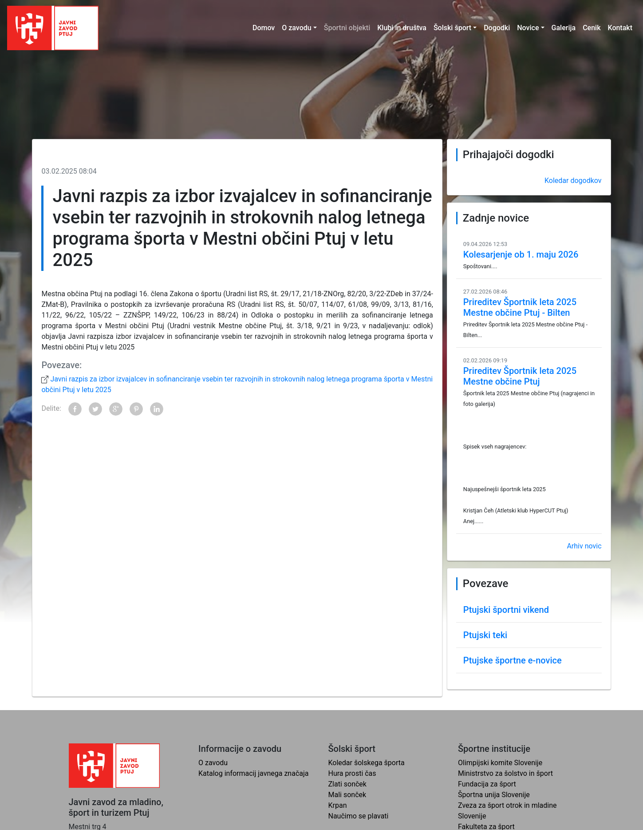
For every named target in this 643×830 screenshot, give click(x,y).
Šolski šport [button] (452, 28)
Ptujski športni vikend (506, 609)
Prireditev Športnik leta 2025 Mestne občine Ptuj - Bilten (519, 307)
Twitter (95, 409)
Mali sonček (347, 794)
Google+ (115, 409)
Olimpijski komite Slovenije (500, 763)
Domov (263, 28)
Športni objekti (347, 28)
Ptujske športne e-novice (512, 660)
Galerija (564, 28)
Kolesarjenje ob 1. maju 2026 (520, 254)
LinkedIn (156, 409)
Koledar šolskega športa (366, 763)
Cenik (591, 28)
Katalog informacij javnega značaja (253, 773)
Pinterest (136, 409)
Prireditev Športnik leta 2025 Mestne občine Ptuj (519, 376)
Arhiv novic (584, 546)
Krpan (337, 805)
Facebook (75, 409)
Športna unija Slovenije (494, 794)
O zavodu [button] (296, 28)
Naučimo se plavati (358, 816)
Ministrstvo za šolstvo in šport (505, 773)
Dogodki (497, 28)
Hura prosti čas (352, 773)
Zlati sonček (347, 784)
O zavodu (213, 763)
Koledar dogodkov (573, 180)
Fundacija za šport (487, 784)
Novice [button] (528, 28)
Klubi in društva (401, 28)
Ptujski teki (485, 635)
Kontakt (619, 28)
